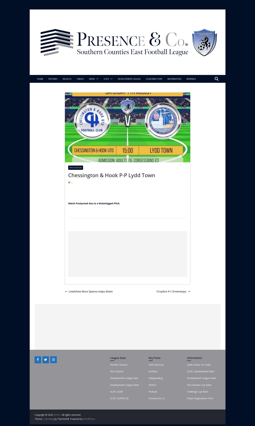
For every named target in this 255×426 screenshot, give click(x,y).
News (92, 78)
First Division (76, 168)
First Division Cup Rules (199, 384)
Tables (80, 78)
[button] (97, 79)
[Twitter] (45, 359)
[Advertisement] (127, 254)
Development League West (124, 384)
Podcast (153, 391)
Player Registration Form (200, 398)
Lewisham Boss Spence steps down (89, 291)
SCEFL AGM (116, 391)
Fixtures (53, 78)
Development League (129, 78)
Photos (152, 384)
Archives (153, 371)
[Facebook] (38, 359)
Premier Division (118, 364)
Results (67, 78)
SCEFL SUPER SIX (119, 398)
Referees (191, 78)
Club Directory (154, 78)
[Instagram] (53, 359)
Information (174, 78)
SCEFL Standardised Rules (200, 371)
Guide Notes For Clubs (199, 364)
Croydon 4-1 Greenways (173, 291)
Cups (106, 78)
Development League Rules (201, 378)
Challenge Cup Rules (197, 391)
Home (40, 78)
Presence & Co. (157, 398)
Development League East (124, 378)
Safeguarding (155, 378)
